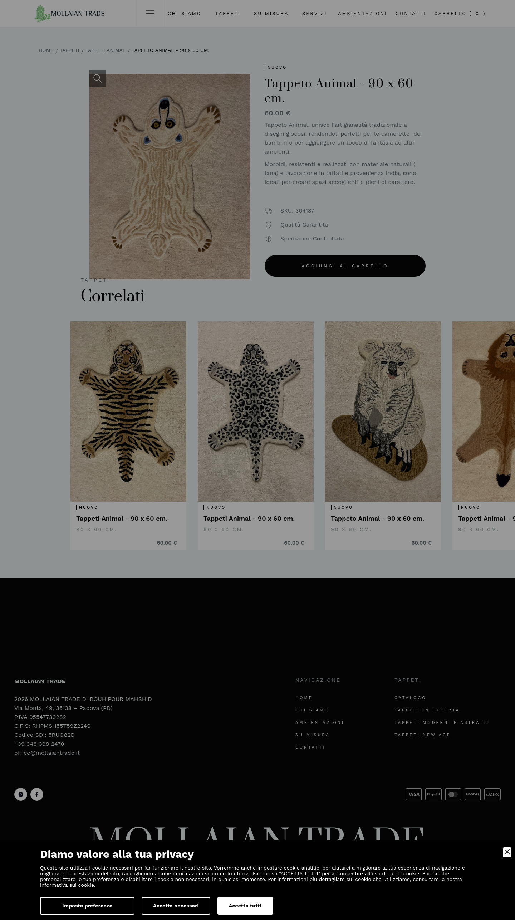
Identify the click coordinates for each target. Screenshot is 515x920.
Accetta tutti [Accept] (245, 906)
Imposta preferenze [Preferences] (87, 906)
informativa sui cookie (67, 885)
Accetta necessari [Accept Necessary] (176, 906)
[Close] (507, 852)
